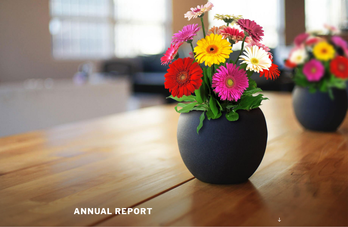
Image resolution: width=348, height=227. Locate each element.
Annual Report (113, 211)
